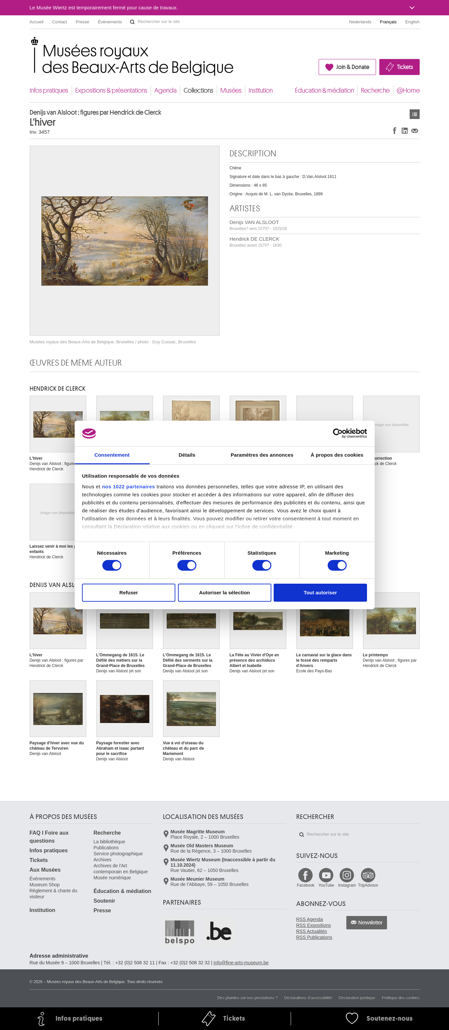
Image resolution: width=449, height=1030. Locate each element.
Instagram (347, 885)
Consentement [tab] (111, 455)
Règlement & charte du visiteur (53, 893)
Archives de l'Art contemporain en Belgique (121, 868)
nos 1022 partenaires (128, 486)
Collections (198, 90)
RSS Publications (314, 937)
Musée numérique (112, 877)
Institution (261, 90)
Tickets (405, 67)
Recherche (375, 90)
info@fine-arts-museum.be (241, 962)
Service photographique (118, 853)
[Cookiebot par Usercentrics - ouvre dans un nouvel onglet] (338, 433)
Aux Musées (45, 870)
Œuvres (415, 114)
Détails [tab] (187, 455)
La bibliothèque (109, 841)
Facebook (306, 885)
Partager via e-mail (415, 130)
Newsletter (370, 922)
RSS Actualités (311, 931)
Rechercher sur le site (132, 22)
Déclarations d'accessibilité (308, 997)
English (412, 21)
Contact (59, 21)
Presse (82, 21)
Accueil (37, 21)
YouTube (326, 885)
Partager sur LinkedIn (405, 130)
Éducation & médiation (324, 90)
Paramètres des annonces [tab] (262, 455)
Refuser (128, 592)
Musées (231, 90)
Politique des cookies (401, 997)
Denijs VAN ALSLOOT (258, 225)
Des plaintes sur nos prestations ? (247, 997)
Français (388, 21)
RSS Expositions (313, 925)
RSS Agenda (309, 919)
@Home (408, 90)
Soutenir (104, 901)
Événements (110, 21)
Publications (106, 847)
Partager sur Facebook (395, 130)
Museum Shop (45, 884)
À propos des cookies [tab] (337, 455)
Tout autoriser (320, 592)
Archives (103, 859)
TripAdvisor (368, 885)
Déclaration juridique (357, 997)
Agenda (165, 90)
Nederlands (360, 21)
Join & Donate (352, 67)
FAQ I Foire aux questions (49, 837)
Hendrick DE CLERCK (256, 242)
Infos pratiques (49, 90)
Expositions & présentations (111, 90)
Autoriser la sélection (224, 592)
